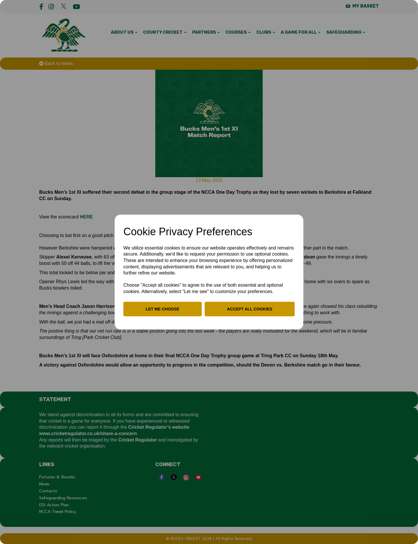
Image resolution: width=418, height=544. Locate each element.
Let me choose (162, 309)
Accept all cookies (249, 309)
